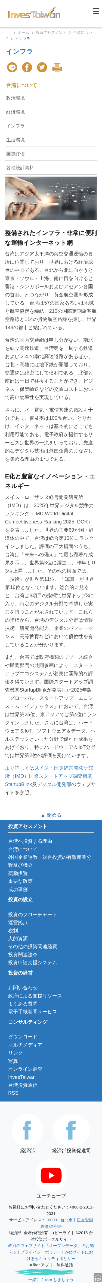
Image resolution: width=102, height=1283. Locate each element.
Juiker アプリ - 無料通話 (51, 1265)
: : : (7, 32)
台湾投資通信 (23, 1085)
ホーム (23, 32)
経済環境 (15, 112)
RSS (13, 1093)
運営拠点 (18, 922)
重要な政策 (20, 881)
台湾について (21, 85)
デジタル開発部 (54, 784)
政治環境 (15, 98)
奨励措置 (18, 873)
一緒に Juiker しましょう (51, 1280)
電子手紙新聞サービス (32, 1011)
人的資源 (18, 938)
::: (7, 1105)
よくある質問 (23, 1004)
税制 (13, 930)
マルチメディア (25, 1045)
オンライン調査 (25, 1069)
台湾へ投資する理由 (30, 841)
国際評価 (15, 153)
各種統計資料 (20, 167)
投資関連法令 (23, 954)
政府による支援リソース (35, 996)
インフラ (15, 126)
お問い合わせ (23, 987)
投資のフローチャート (32, 914)
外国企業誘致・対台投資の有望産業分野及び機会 (49, 861)
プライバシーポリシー (40, 1252)
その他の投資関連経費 (32, 946)
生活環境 (15, 139)
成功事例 (18, 889)
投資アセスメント (51, 32)
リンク (15, 1053)
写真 (13, 1061)
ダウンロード (23, 1037)
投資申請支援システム (32, 962)
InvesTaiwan (22, 1077)
